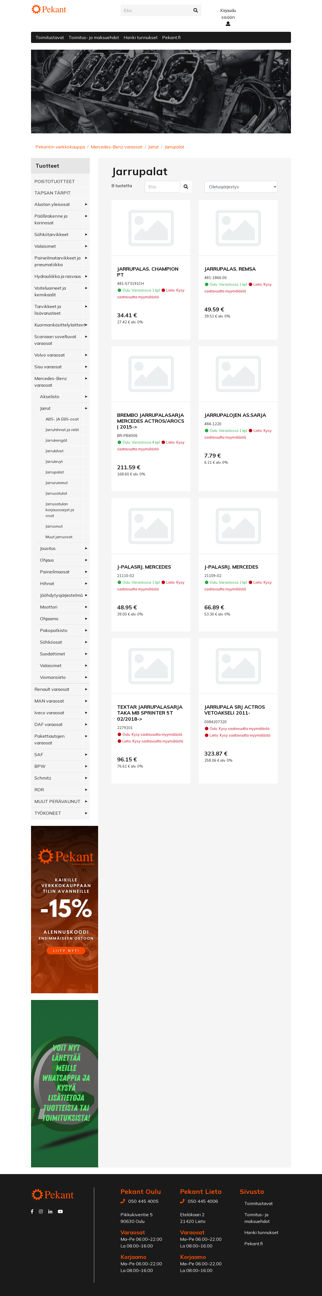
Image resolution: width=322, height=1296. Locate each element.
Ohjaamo (49, 618)
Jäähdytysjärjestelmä (61, 595)
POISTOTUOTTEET (54, 181)
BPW (40, 766)
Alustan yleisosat (52, 204)
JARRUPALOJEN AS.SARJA (235, 415)
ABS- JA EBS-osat (62, 419)
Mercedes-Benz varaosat (116, 147)
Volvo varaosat (49, 355)
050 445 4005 (143, 1201)
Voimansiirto (53, 677)
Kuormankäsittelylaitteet (59, 325)
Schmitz (42, 778)
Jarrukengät (56, 440)
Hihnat (47, 583)
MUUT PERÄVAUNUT (57, 801)
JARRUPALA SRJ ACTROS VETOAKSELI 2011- (234, 710)
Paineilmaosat (55, 571)
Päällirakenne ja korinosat (50, 219)
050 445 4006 (203, 1201)
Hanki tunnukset (141, 37)
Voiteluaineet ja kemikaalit (50, 291)
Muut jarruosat (59, 536)
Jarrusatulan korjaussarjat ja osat (60, 509)
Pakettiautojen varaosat (49, 739)
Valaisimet (45, 246)
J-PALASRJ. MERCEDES (144, 567)
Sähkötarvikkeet (51, 234)
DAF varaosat (48, 724)
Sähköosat (51, 642)
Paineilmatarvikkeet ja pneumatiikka (57, 261)
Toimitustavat (49, 37)
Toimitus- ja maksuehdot (93, 37)
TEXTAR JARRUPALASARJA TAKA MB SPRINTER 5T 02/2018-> (150, 713)
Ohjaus (47, 560)
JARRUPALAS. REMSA (230, 269)
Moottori (48, 607)
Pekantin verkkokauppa (60, 147)
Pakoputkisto (53, 630)
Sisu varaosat (48, 366)
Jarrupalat (174, 147)
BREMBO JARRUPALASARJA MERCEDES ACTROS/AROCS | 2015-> (150, 421)
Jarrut (153, 147)
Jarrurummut (57, 482)
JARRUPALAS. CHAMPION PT (148, 272)
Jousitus (48, 548)
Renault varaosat (51, 689)
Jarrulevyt (54, 461)
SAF (38, 754)
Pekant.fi (171, 37)
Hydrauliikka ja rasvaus (57, 276)
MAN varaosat (49, 701)
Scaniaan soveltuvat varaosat (55, 340)
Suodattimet (52, 654)
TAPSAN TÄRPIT (52, 193)
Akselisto (49, 396)
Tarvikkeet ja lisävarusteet (47, 310)
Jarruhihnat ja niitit (62, 429)
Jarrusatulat (56, 493)
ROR (39, 789)
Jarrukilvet (54, 450)
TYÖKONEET (47, 813)
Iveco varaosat (49, 712)
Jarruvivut (54, 526)
